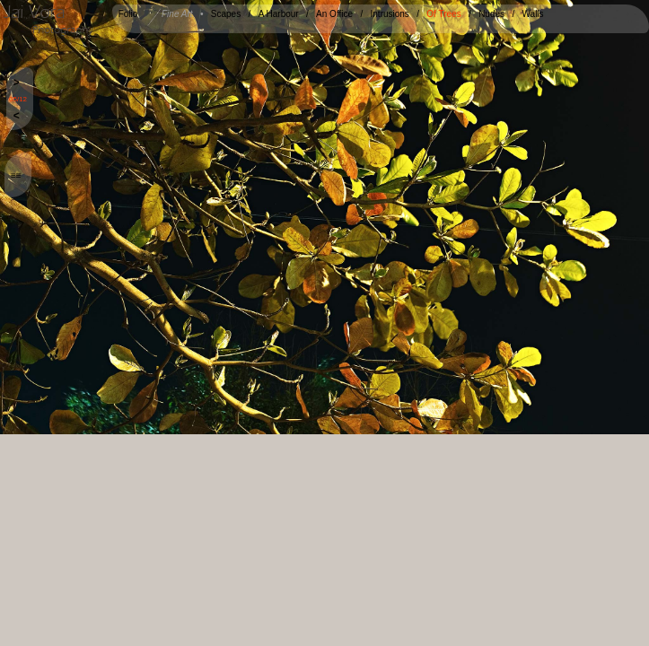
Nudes (491, 14)
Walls (533, 14)
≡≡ (16, 175)
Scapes (226, 14)
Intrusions (390, 14)
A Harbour (279, 14)
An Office (334, 14)
